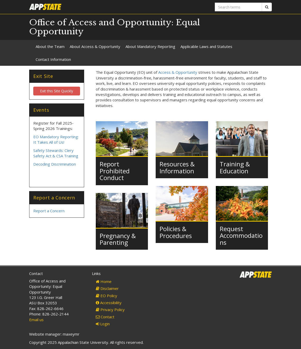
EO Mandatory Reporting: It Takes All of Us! (56, 139)
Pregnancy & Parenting (118, 239)
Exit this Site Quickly (56, 90)
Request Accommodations (241, 235)
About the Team (50, 46)
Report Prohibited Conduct (115, 171)
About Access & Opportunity (95, 46)
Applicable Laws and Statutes (206, 46)
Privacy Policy (110, 309)
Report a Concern (49, 210)
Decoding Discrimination (54, 164)
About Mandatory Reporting (150, 46)
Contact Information (53, 59)
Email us (36, 319)
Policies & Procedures (176, 232)
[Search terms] (238, 7)
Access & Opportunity (177, 72)
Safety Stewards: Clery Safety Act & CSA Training (55, 153)
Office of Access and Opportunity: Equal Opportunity (114, 27)
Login (103, 323)
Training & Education (235, 167)
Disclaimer (107, 288)
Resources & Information (177, 167)
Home (104, 281)
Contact (105, 316)
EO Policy (106, 295)
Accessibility (109, 302)
